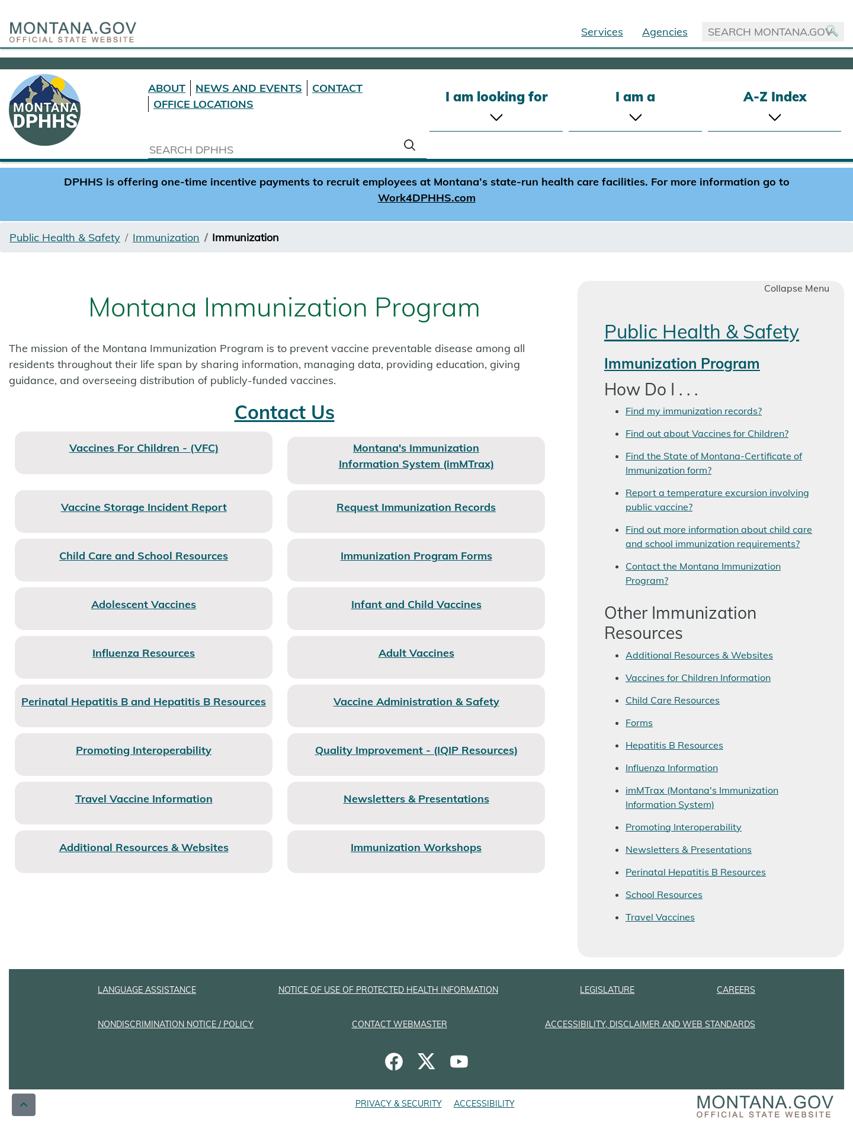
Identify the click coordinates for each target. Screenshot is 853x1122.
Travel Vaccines (660, 917)
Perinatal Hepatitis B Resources (696, 872)
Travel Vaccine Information (144, 798)
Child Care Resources (673, 700)
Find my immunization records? (694, 411)
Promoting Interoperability (143, 750)
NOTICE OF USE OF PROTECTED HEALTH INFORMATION (388, 989)
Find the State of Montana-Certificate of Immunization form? (714, 463)
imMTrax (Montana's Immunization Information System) (702, 797)
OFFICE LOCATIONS (203, 104)
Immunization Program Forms (416, 555)
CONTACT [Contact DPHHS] (337, 88)
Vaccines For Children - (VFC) (144, 448)
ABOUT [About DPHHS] (166, 88)
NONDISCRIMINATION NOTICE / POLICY (176, 1024)
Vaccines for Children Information (698, 677)
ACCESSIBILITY (484, 1103)
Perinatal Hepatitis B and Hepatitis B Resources (143, 701)
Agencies (665, 32)
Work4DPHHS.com (427, 197)
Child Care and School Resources (143, 555)
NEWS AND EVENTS (248, 88)
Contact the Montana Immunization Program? (703, 573)
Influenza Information (672, 767)
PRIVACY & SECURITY (398, 1103)
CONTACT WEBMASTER (399, 1024)
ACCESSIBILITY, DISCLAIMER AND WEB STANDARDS (650, 1024)
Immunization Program (682, 363)
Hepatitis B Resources (674, 745)
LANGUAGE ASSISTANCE (147, 989)
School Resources (664, 894)
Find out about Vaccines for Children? (707, 433)
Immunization (166, 237)
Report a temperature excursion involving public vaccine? (717, 500)
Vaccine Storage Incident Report (144, 507)
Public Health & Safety (64, 237)
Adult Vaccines (416, 653)
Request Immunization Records (416, 507)
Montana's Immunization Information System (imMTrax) (416, 456)
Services (602, 32)
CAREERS (736, 989)
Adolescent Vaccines (143, 604)
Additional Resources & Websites (144, 847)
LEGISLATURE (607, 989)
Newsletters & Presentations (689, 849)
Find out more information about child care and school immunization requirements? (719, 536)
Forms (639, 722)
